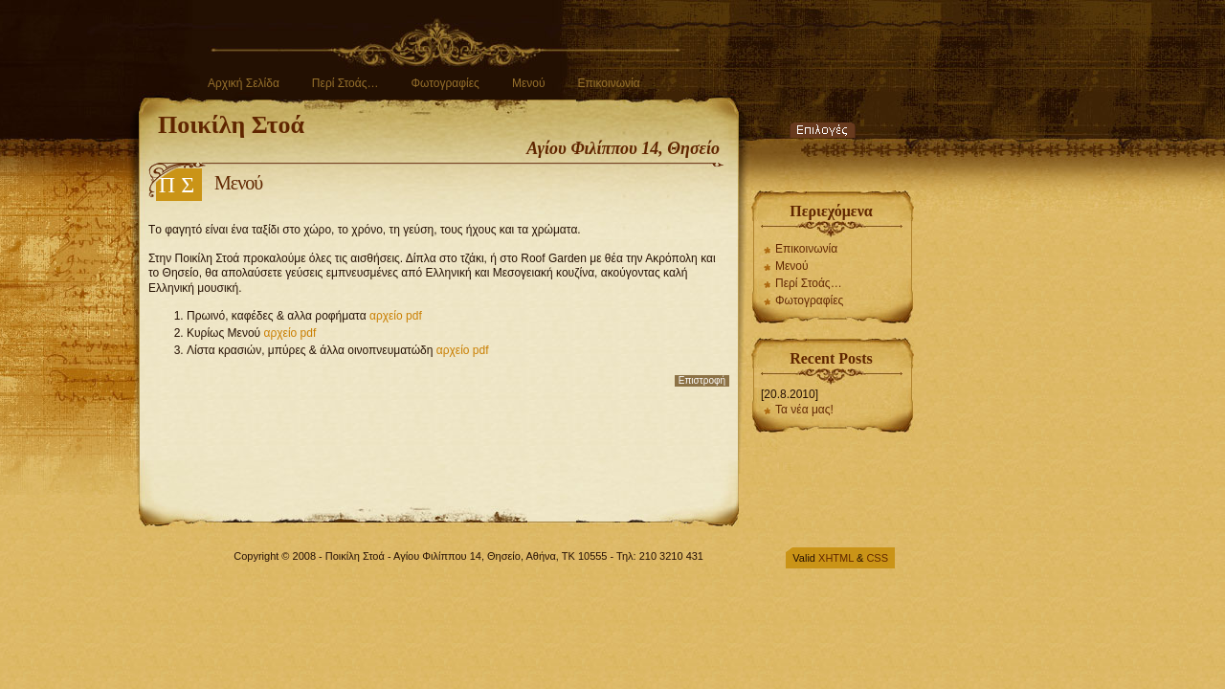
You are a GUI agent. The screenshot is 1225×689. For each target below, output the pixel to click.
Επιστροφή (702, 380)
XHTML (836, 558)
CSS (877, 558)
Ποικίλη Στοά (231, 125)
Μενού (529, 83)
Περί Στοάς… (345, 83)
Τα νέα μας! (804, 409)
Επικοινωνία (608, 83)
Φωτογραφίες (445, 83)
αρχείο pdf (395, 315)
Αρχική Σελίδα (243, 83)
